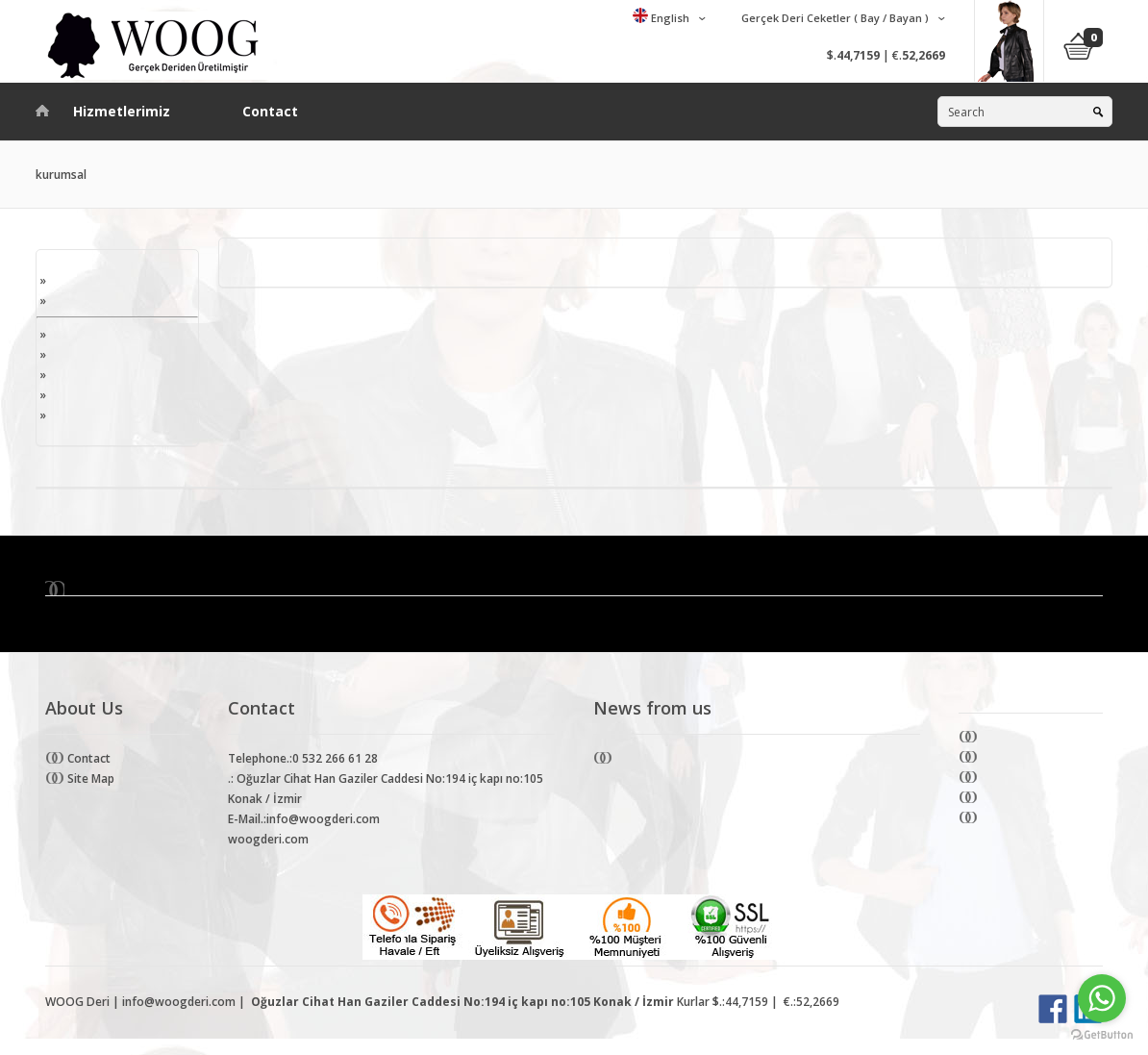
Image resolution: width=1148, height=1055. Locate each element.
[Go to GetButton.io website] (1102, 1035)
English (668, 18)
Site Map (89, 778)
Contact (270, 111)
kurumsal (61, 174)
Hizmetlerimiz (121, 111)
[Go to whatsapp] (1102, 998)
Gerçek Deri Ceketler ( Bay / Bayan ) (833, 18)
